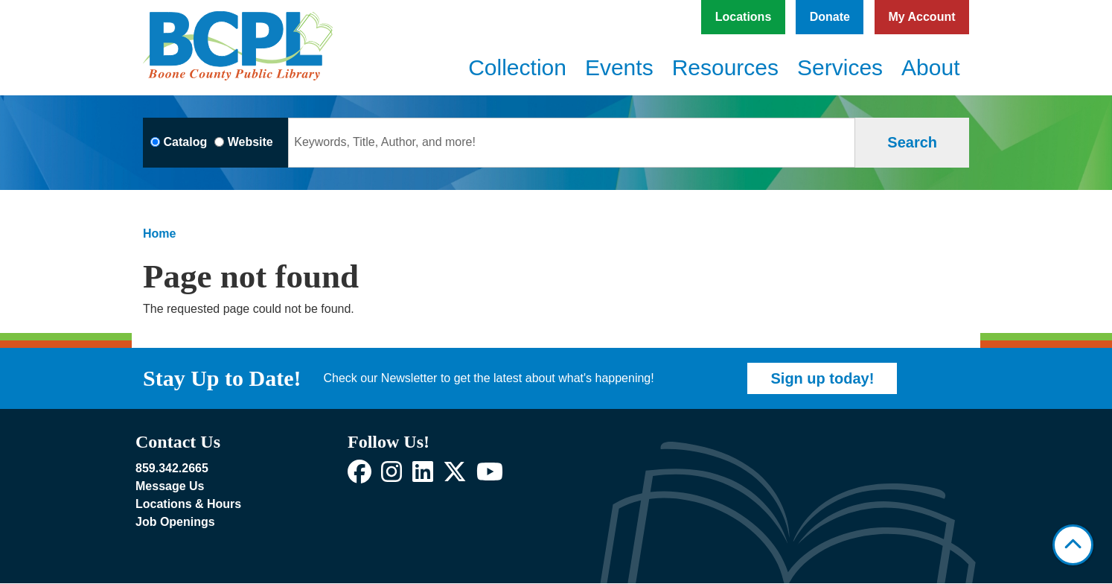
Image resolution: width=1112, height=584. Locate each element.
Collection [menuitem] (517, 67)
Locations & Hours (188, 504)
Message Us (170, 486)
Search (912, 142)
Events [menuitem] (619, 67)
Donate (830, 16)
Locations (743, 16)
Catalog (186, 142)
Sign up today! (822, 378)
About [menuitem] (930, 67)
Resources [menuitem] (725, 67)
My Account (921, 16)
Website (250, 142)
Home (159, 233)
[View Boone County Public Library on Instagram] (391, 476)
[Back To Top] (1072, 544)
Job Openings (175, 521)
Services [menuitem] (840, 67)
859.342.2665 (171, 468)
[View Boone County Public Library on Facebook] (359, 476)
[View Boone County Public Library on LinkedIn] (422, 476)
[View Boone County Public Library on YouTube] (489, 476)
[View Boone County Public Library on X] (455, 476)
